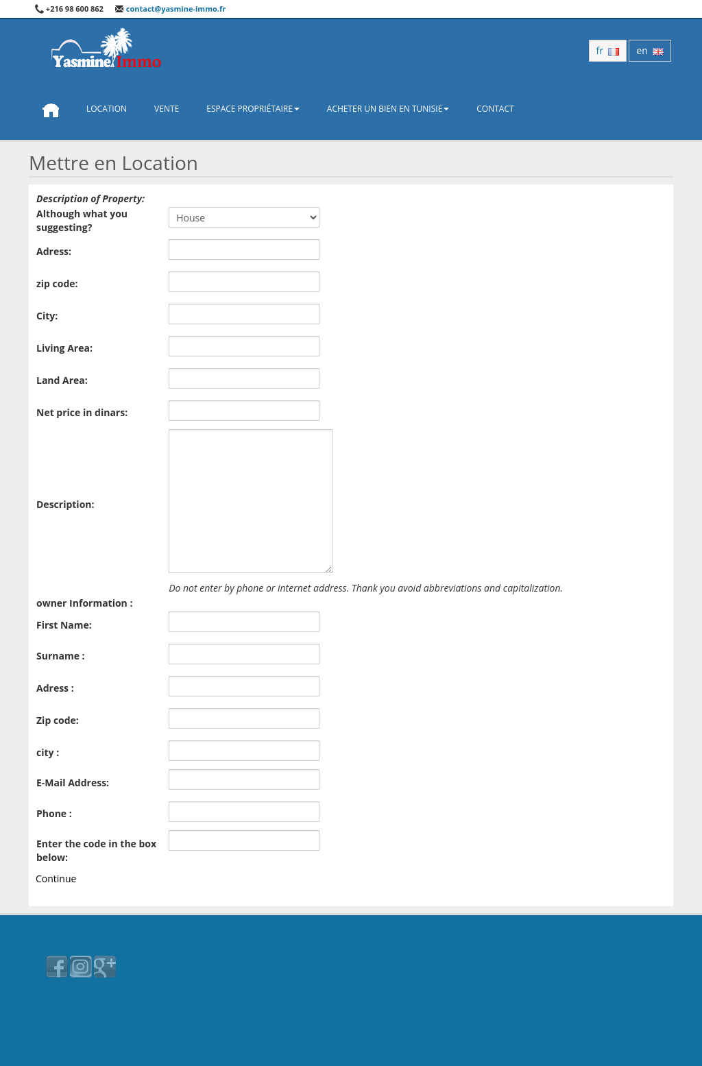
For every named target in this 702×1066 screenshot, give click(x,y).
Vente (166, 108)
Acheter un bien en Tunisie (388, 108)
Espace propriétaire (253, 108)
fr (608, 50)
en (650, 50)
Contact (494, 108)
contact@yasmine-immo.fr (170, 8)
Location (106, 108)
